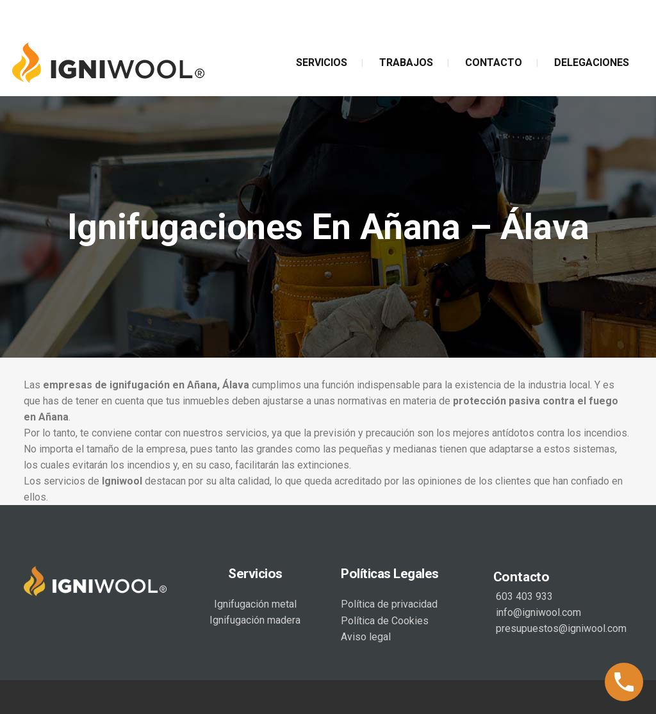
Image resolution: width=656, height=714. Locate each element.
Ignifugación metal (255, 604)
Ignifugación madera (254, 620)
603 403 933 (523, 596)
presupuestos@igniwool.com (560, 628)
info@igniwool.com (537, 612)
